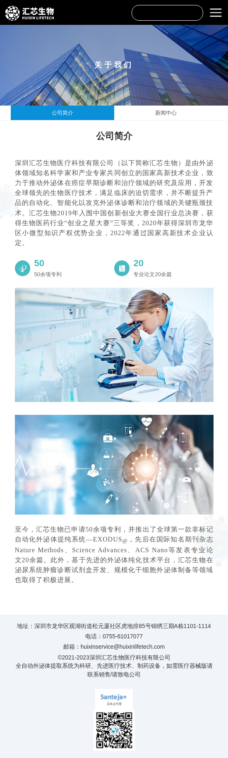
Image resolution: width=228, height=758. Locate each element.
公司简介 (62, 113)
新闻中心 (166, 113)
